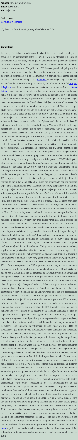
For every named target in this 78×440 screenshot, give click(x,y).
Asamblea (41, 79)
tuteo (3, 428)
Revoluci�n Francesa (11, 21)
